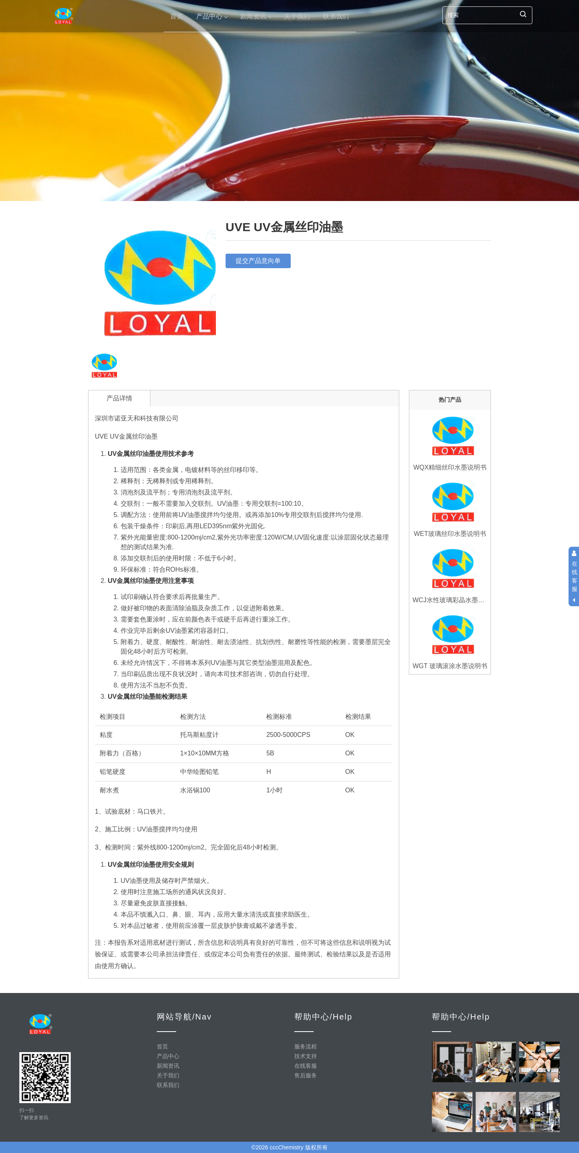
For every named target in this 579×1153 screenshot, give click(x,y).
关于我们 (297, 15)
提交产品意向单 (258, 260)
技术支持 (305, 1056)
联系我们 (336, 15)
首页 (176, 15)
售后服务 (305, 1075)
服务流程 (305, 1046)
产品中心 (211, 15)
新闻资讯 (255, 15)
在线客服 (305, 1066)
